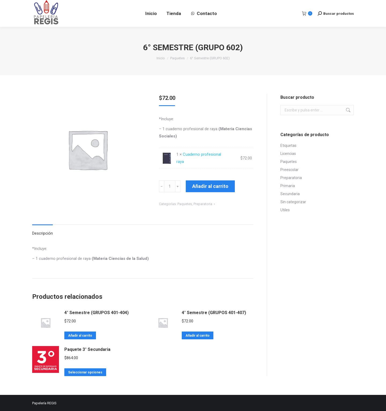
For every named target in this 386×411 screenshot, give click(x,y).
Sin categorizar (293, 202)
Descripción (42, 233)
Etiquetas (288, 145)
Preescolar (289, 170)
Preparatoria (203, 204)
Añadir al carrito (210, 186)
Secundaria (290, 194)
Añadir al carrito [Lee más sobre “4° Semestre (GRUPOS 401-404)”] (80, 335)
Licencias (288, 153)
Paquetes (184, 204)
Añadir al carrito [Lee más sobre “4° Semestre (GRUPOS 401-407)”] (197, 335)
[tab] (42, 230)
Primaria (287, 186)
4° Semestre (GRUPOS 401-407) (214, 312)
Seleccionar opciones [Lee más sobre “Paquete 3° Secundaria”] (85, 372)
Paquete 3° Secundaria (87, 349)
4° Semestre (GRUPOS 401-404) (96, 312)
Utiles (285, 210)
